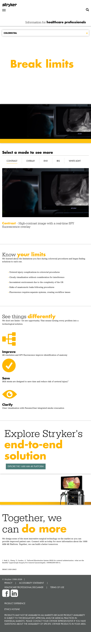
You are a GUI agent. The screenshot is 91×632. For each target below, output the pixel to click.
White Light (75, 160)
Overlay (30, 160)
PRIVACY (8, 582)
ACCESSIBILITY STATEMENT (31, 582)
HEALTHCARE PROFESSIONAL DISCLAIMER (23, 587)
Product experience (14, 603)
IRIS (58, 160)
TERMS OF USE (57, 587)
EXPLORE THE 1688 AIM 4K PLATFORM (26, 466)
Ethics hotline (12, 609)
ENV (46, 160)
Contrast (12, 160)
